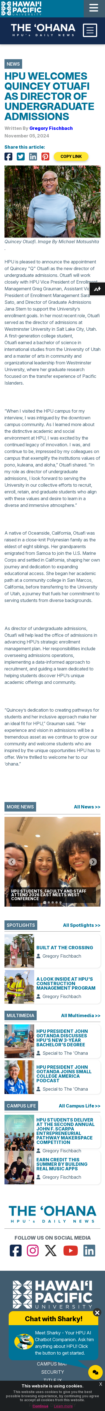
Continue (40, 1406)
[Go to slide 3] (53, 902)
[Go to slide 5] (60, 902)
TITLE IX (52, 1380)
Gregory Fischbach (51, 128)
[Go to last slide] (12, 862)
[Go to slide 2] (49, 902)
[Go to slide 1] (44, 902)
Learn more (63, 1406)
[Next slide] (93, 862)
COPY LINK (71, 156)
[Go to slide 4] (56, 902)
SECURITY (52, 1372)
